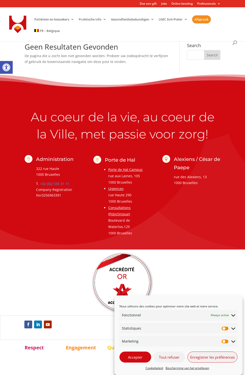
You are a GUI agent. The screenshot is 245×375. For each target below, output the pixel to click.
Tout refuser (169, 357)
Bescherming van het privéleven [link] (187, 368)
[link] (6, 67)
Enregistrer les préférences (212, 357)
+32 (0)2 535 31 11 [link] (54, 183)
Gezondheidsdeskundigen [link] (130, 19)
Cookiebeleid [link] (154, 368)
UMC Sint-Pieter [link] (171, 19)
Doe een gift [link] (148, 4)
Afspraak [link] (201, 19)
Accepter (135, 357)
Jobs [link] (164, 4)
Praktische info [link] (90, 19)
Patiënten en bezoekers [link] (51, 19)
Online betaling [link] (182, 4)
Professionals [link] (206, 4)
